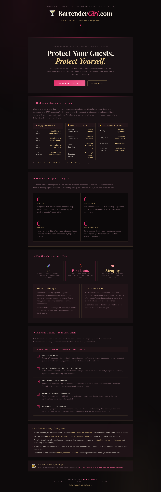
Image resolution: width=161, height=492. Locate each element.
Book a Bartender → (70, 83)
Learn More (97, 83)
